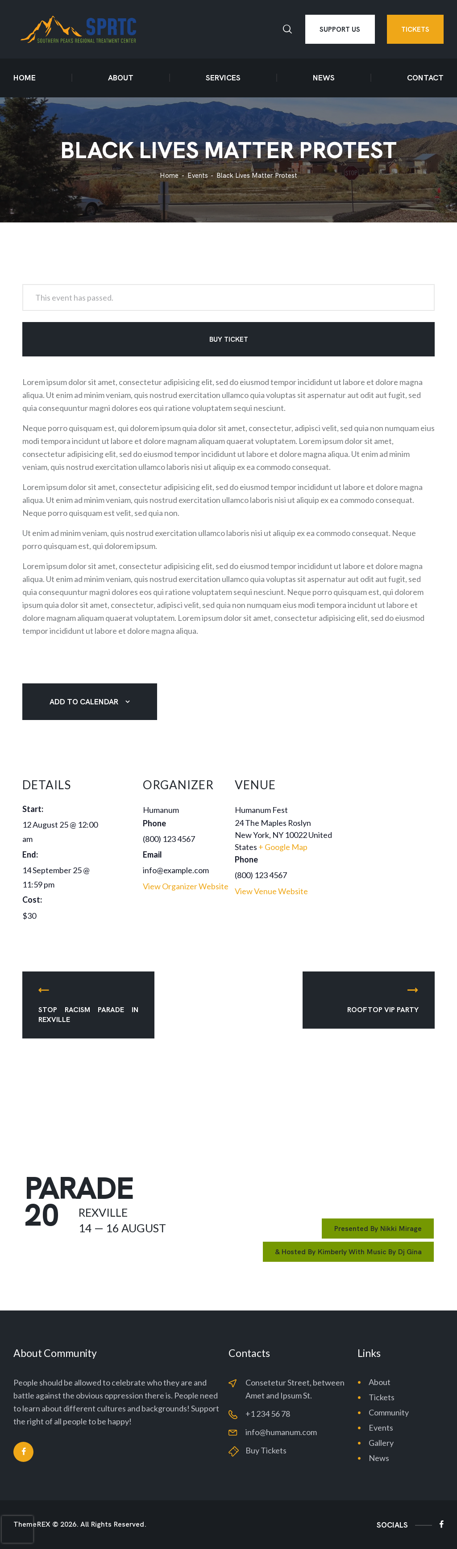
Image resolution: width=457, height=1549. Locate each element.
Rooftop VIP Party (383, 1009)
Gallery (381, 1443)
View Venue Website (271, 891)
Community (389, 1412)
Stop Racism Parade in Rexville (88, 1014)
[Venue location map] (387, 824)
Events (197, 175)
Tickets (382, 1397)
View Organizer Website (185, 886)
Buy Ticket (228, 339)
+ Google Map (282, 847)
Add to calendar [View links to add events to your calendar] (84, 702)
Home (169, 176)
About (380, 1382)
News (379, 1458)
